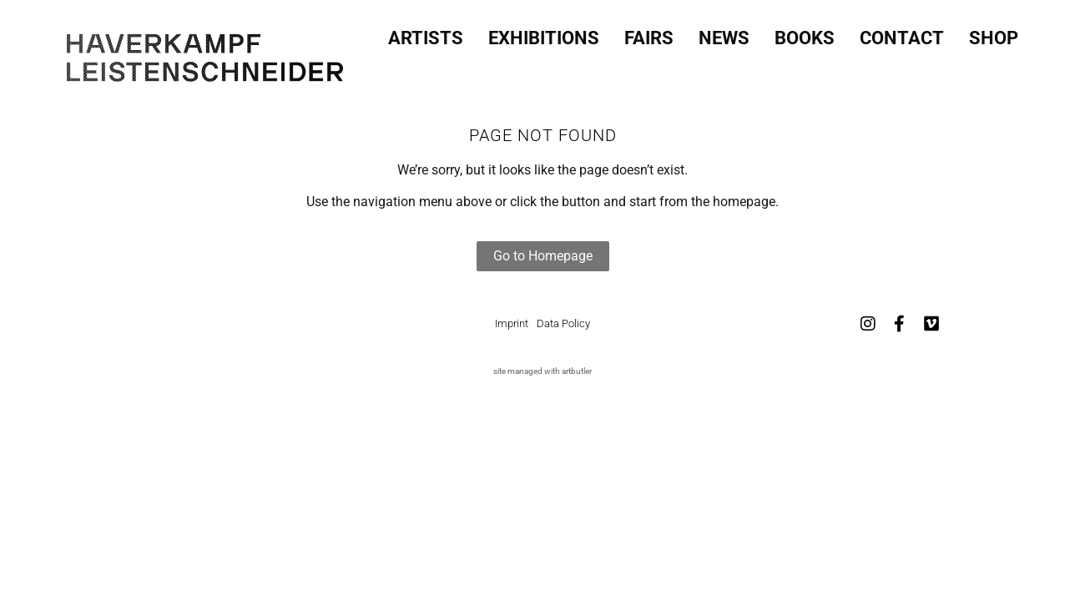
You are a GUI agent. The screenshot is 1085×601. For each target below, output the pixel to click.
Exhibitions (543, 33)
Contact (902, 33)
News (724, 33)
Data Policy (563, 323)
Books (805, 33)
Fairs (649, 33)
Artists (425, 33)
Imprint (511, 323)
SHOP (993, 33)
